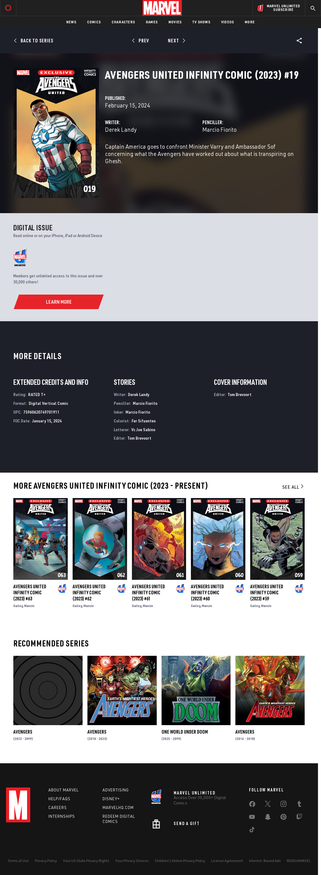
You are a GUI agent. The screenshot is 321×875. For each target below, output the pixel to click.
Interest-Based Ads (265, 860)
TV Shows (201, 22)
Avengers (22, 732)
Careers (57, 807)
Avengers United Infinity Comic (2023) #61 (148, 592)
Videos (227, 22)
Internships (61, 816)
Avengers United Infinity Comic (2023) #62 (89, 592)
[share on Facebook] (252, 805)
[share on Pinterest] (283, 818)
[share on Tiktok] (252, 831)
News (71, 22)
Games (152, 22)
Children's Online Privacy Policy (180, 860)
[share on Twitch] (299, 818)
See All (293, 487)
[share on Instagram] (283, 805)
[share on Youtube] (252, 818)
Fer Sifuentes (144, 420)
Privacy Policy (46, 860)
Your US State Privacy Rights (86, 860)
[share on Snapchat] (268, 818)
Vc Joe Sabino (143, 429)
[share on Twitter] (268, 805)
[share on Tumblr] (299, 805)
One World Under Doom (185, 732)
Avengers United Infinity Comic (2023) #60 (207, 592)
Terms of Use (18, 860)
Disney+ (111, 798)
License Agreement (227, 860)
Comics (94, 22)
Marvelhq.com (118, 807)
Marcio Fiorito (219, 129)
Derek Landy (121, 129)
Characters (123, 22)
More (250, 22)
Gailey (18, 605)
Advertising (116, 789)
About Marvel (63, 789)
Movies (175, 22)
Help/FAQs (59, 798)
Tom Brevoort (139, 438)
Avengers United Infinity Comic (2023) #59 (266, 592)
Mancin (29, 605)
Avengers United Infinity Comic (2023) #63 (29, 592)
